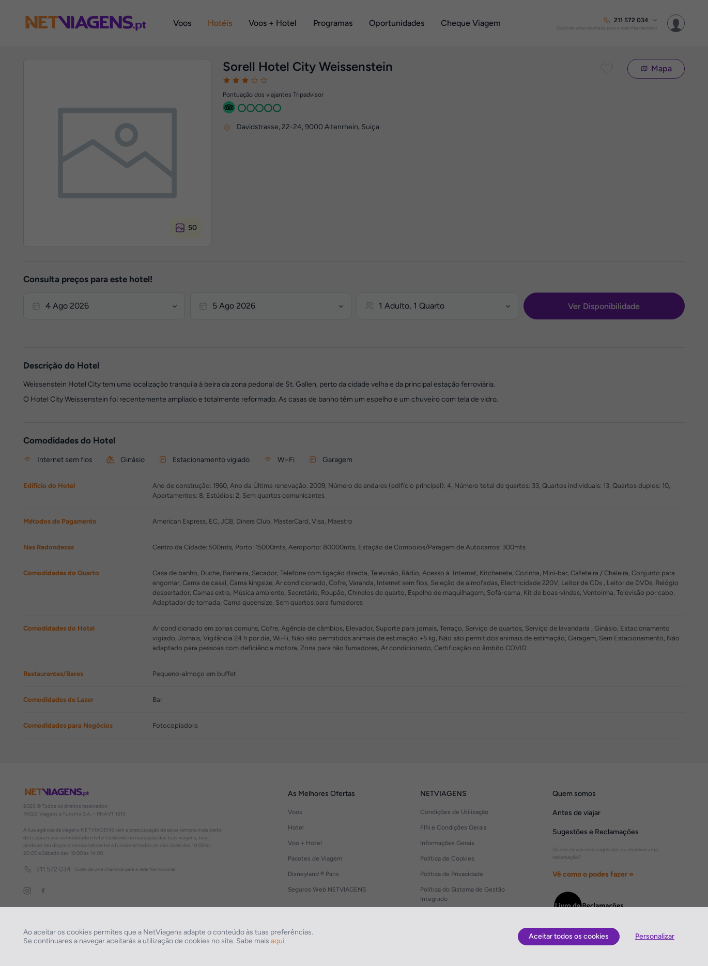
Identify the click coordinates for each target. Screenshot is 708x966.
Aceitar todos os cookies (569, 936)
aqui (277, 941)
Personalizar (654, 936)
